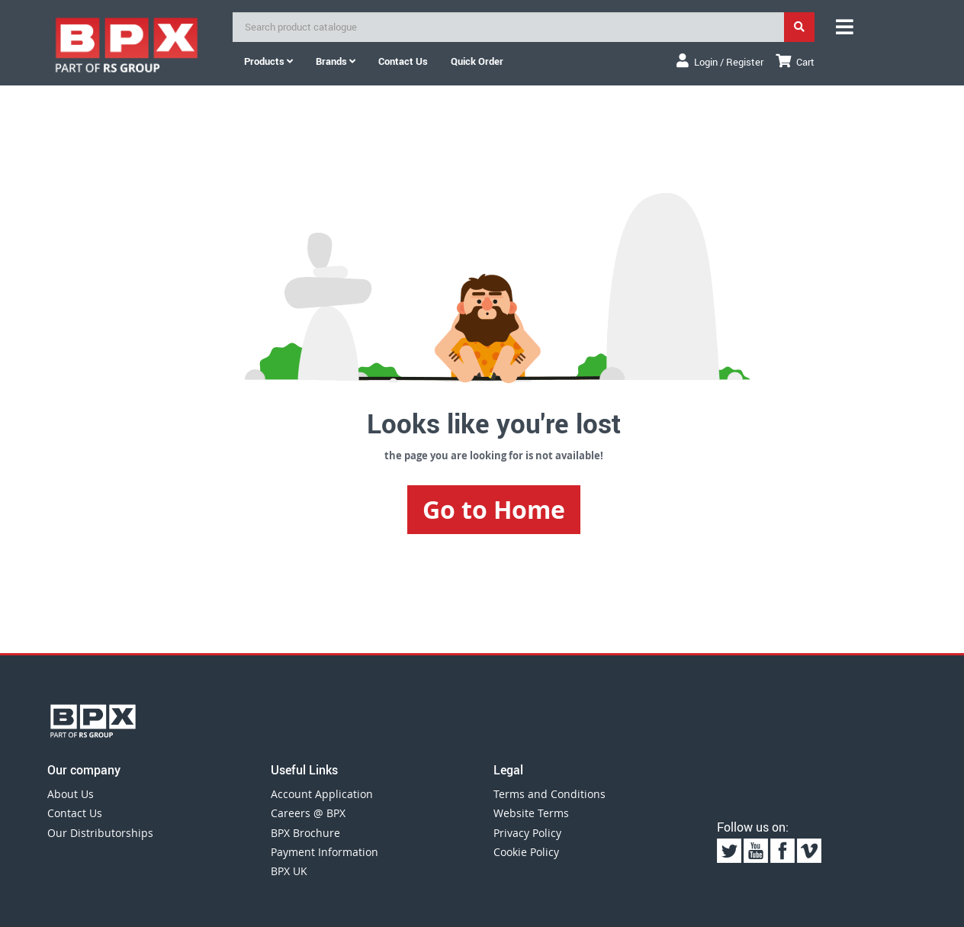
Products (268, 61)
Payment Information (324, 852)
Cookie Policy (526, 852)
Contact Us (74, 813)
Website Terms (531, 813)
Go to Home (494, 509)
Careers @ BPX (308, 813)
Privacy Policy (527, 833)
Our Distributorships (100, 833)
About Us (70, 794)
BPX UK (289, 871)
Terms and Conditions (549, 794)
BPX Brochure (305, 833)
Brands (335, 61)
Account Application (322, 794)
